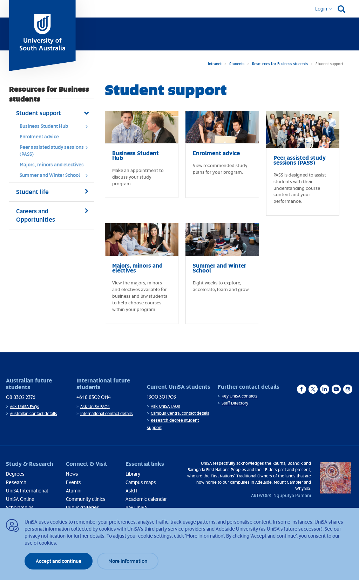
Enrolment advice (39, 136)
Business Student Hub (56, 128)
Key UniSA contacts (240, 396)
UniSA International (27, 490)
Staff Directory (235, 403)
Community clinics (86, 499)
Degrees (15, 473)
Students (236, 63)
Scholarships (20, 507)
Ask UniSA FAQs (24, 406)
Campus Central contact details (180, 413)
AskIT (132, 490)
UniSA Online (20, 499)
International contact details (106, 413)
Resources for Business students (280, 63)
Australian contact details (33, 413)
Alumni (73, 490)
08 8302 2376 (20, 397)
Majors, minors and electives (52, 164)
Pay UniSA (136, 507)
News (72, 473)
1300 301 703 (161, 396)
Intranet (215, 63)
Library (133, 473)
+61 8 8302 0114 (93, 397)
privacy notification (45, 535)
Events (73, 482)
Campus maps (141, 482)
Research (16, 482)
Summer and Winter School (56, 177)
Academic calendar (146, 499)
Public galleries (82, 507)
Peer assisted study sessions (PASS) (56, 150)
